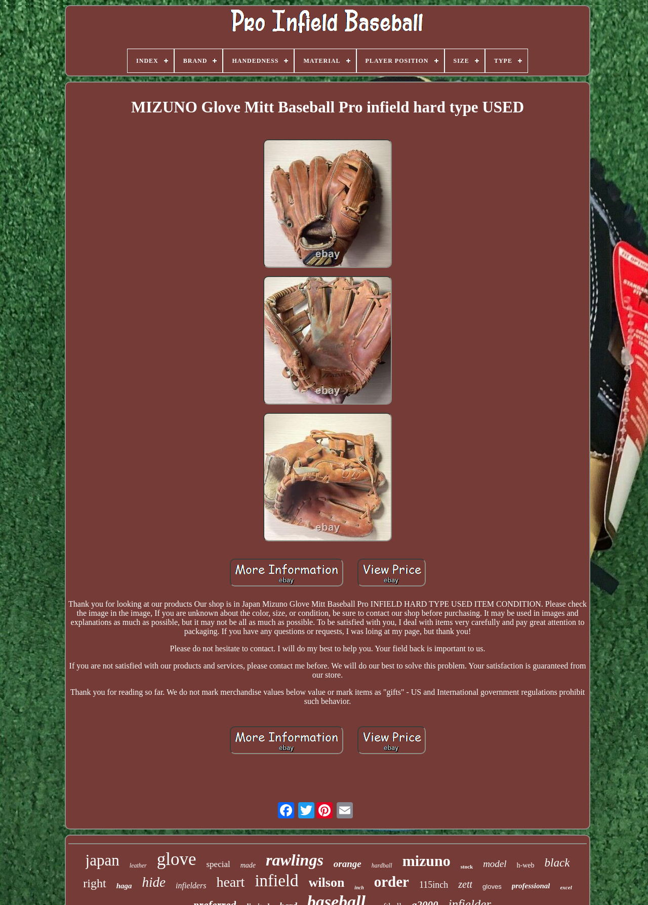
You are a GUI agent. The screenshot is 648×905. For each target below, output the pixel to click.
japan (102, 860)
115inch (433, 885)
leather (138, 865)
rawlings (294, 860)
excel (566, 887)
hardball (382, 865)
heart (230, 882)
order (391, 882)
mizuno (426, 860)
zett (465, 884)
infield (276, 881)
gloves (492, 886)
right (94, 883)
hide (154, 882)
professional (531, 886)
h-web (526, 865)
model (494, 863)
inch (358, 887)
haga (124, 886)
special (218, 864)
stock (467, 866)
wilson (327, 882)
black (557, 862)
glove (176, 859)
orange (347, 863)
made (248, 865)
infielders (191, 885)
